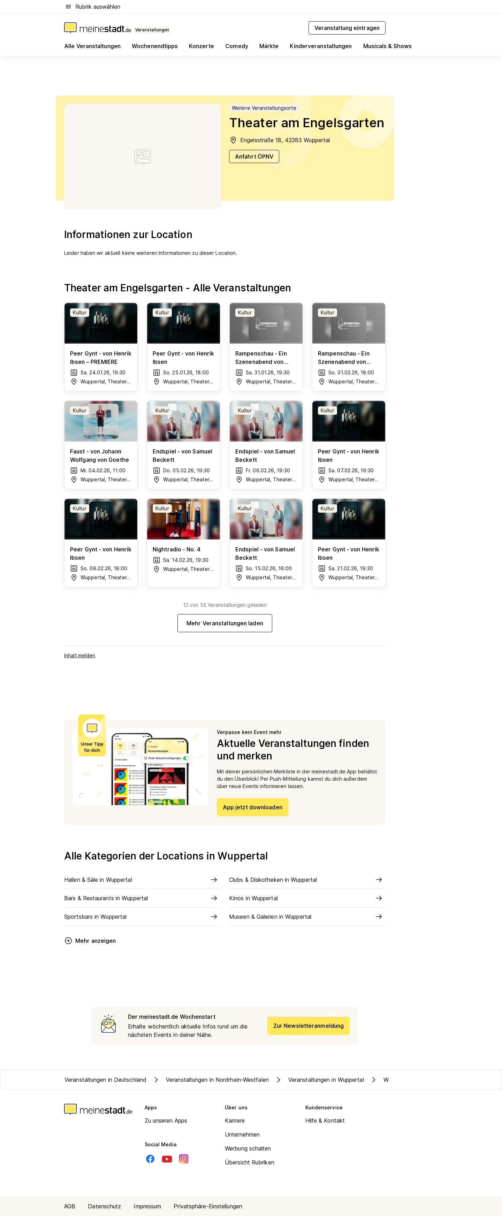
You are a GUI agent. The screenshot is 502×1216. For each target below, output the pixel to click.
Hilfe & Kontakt (325, 1120)
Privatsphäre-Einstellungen (208, 1206)
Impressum (147, 1206)
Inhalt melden (79, 655)
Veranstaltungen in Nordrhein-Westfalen (210, 1080)
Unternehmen (242, 1134)
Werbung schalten (248, 1148)
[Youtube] (167, 1158)
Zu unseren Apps (166, 1120)
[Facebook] (150, 1158)
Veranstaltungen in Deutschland (105, 1079)
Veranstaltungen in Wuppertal (319, 1080)
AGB (69, 1206)
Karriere (235, 1120)
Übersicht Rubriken (249, 1162)
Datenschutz (104, 1206)
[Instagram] (183, 1158)
